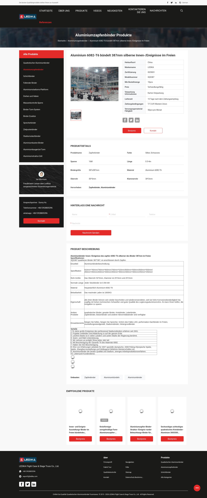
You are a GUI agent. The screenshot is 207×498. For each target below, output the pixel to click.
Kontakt (41, 221)
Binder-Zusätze (29, 116)
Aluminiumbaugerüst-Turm (34, 149)
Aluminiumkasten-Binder (33, 143)
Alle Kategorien (166, 477)
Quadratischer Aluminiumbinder (36, 63)
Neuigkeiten (130, 462)
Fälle (127, 467)
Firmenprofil (108, 462)
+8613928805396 (45, 208)
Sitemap (128, 472)
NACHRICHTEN (158, 10)
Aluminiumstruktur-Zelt (32, 156)
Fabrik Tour (108, 467)
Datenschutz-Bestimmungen (134, 477)
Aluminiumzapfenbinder (77, 41)
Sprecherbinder (29, 123)
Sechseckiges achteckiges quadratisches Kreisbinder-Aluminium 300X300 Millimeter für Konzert (172, 430)
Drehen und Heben (31, 96)
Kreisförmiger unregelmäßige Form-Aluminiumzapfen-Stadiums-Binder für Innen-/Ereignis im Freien (110, 430)
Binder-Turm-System (31, 109)
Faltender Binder (30, 83)
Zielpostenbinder (30, 129)
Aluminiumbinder (135, 377)
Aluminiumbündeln (112, 377)
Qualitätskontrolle (110, 472)
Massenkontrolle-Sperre (33, 103)
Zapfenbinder (90, 377)
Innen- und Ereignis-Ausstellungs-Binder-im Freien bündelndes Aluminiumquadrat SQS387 (80, 430)
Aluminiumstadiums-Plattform (35, 89)
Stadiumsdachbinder (32, 136)
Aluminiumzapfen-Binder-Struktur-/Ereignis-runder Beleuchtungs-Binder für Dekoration (141, 430)
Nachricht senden (91, 233)
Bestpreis (132, 131)
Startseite (62, 41)
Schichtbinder (29, 76)
